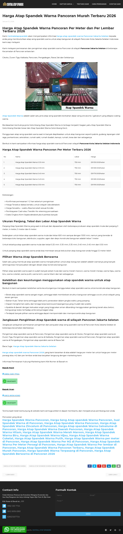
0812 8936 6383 (11, 395)
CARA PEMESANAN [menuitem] (99, 4)
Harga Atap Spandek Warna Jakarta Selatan (34, 346)
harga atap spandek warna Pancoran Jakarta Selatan (83, 36)
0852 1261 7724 (10, 374)
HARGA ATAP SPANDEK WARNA (15, 466)
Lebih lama (113, 474)
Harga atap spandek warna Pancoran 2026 (23, 352)
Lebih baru (10, 474)
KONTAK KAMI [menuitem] (115, 4)
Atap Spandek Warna (12, 116)
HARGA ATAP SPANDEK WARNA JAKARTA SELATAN (47, 466)
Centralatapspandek (18, 36)
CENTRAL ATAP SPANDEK (41, 530)
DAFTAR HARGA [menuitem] (66, 4)
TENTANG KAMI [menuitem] (83, 4)
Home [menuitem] (54, 4)
